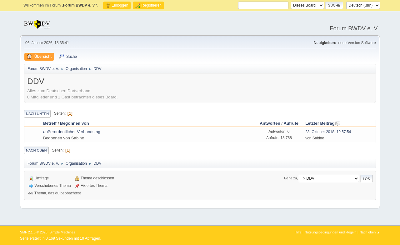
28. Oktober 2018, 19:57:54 (328, 132)
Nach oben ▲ (369, 232)
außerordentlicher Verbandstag (71, 131)
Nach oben (36, 150)
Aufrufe (290, 123)
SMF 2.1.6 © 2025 (34, 232)
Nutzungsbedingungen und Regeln (330, 232)
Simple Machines (62, 232)
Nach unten (37, 114)
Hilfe (298, 232)
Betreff (50, 123)
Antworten (270, 123)
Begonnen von (74, 123)
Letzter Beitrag (322, 123)
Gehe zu (290, 178)
